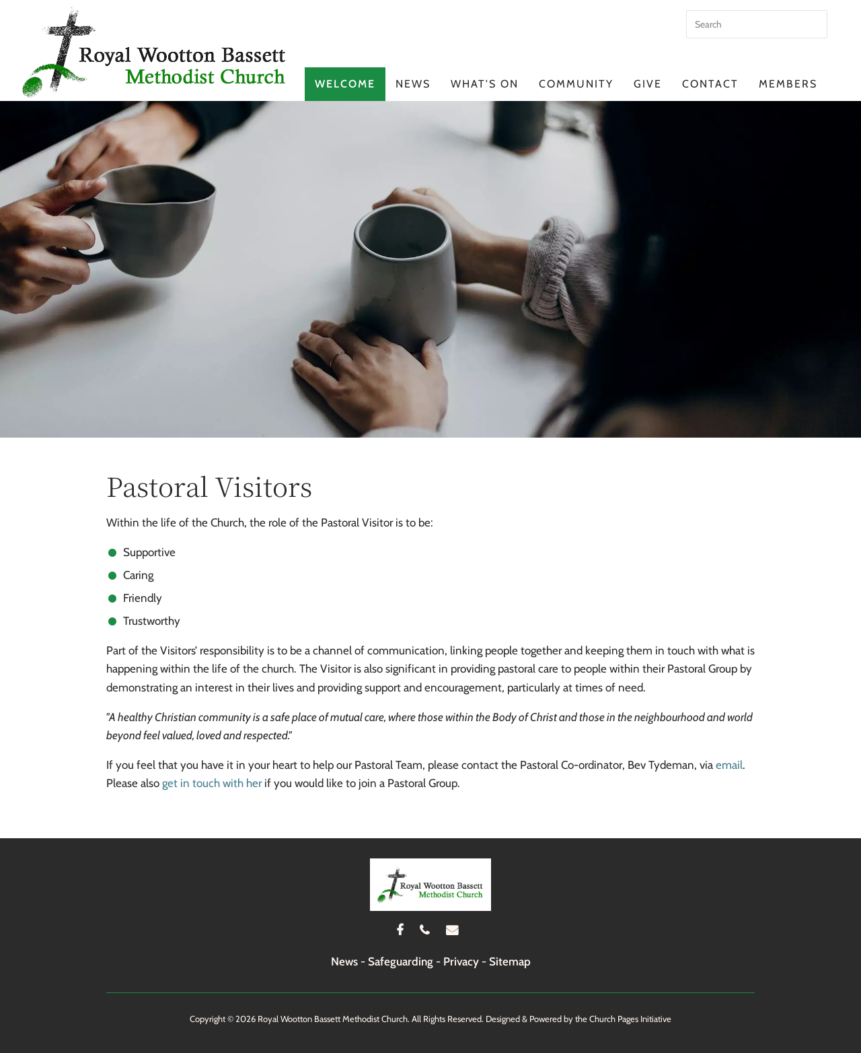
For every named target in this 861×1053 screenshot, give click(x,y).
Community (576, 83)
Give (648, 83)
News (413, 83)
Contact (710, 83)
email (729, 765)
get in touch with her (212, 783)
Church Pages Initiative (630, 1018)
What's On (485, 83)
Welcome (345, 83)
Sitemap (510, 961)
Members (788, 83)
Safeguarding (400, 961)
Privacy (461, 961)
